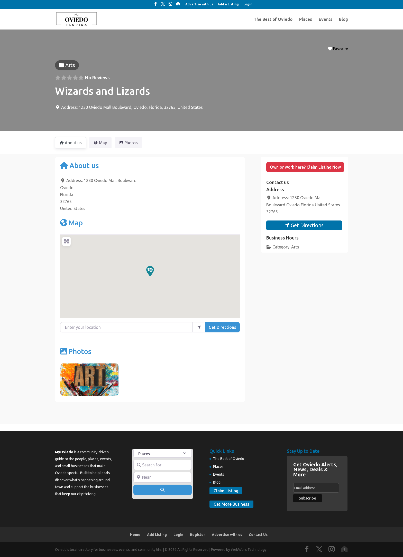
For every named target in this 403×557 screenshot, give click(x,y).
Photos (75, 351)
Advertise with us (199, 4)
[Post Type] (162, 453)
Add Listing (157, 535)
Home (135, 535)
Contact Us (258, 535)
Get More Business (231, 504)
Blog (343, 19)
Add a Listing (228, 4)
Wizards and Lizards (102, 91)
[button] (150, 271)
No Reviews (97, 77)
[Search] (162, 490)
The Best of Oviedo (273, 19)
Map (71, 223)
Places (305, 19)
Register (197, 535)
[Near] (162, 477)
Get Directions (222, 327)
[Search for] (162, 465)
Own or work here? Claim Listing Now (305, 167)
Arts (295, 247)
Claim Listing (226, 490)
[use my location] (199, 327)
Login (247, 4)
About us (79, 165)
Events (325, 19)
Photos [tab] (128, 142)
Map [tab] (100, 142)
